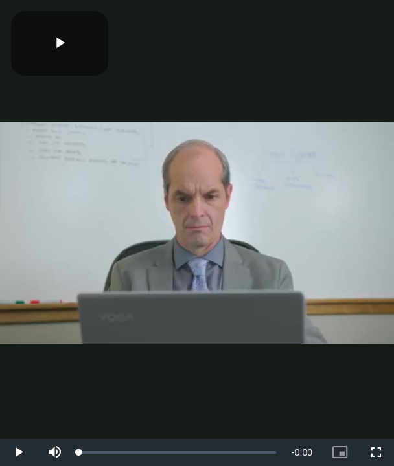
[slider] (177, 452)
